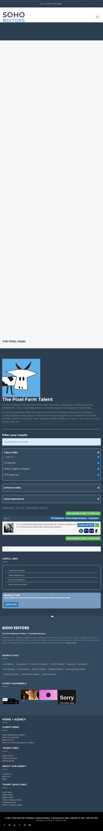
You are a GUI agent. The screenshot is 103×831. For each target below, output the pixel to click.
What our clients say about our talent (18, 742)
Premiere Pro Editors (30, 674)
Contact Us (7, 774)
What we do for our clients (13, 735)
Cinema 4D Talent (11, 674)
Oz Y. (6, 518)
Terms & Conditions (16, 580)
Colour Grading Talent (11, 800)
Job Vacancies (8, 761)
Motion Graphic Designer (17, 468)
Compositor (10, 462)
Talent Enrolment (9, 758)
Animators (82, 664)
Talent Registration (16, 575)
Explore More (71, 643)
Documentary (23, 669)
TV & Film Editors (57, 664)
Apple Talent (7, 795)
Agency (20, 719)
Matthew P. (44, 701)
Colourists (71, 664)
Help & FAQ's (7, 740)
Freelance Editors (56, 669)
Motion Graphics (39, 669)
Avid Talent (7, 792)
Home (6, 719)
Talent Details (86, 525)
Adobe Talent (8, 797)
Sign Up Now (11, 604)
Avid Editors (8, 664)
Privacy (40, 820)
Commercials (9, 669)
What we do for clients (17, 584)
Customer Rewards (16, 570)
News (4, 779)
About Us (6, 776)
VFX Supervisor (11, 474)
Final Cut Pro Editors (38, 664)
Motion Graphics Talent (12, 805)
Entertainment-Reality (75, 669)
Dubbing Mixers (48, 674)
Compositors (21, 664)
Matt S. (24, 701)
